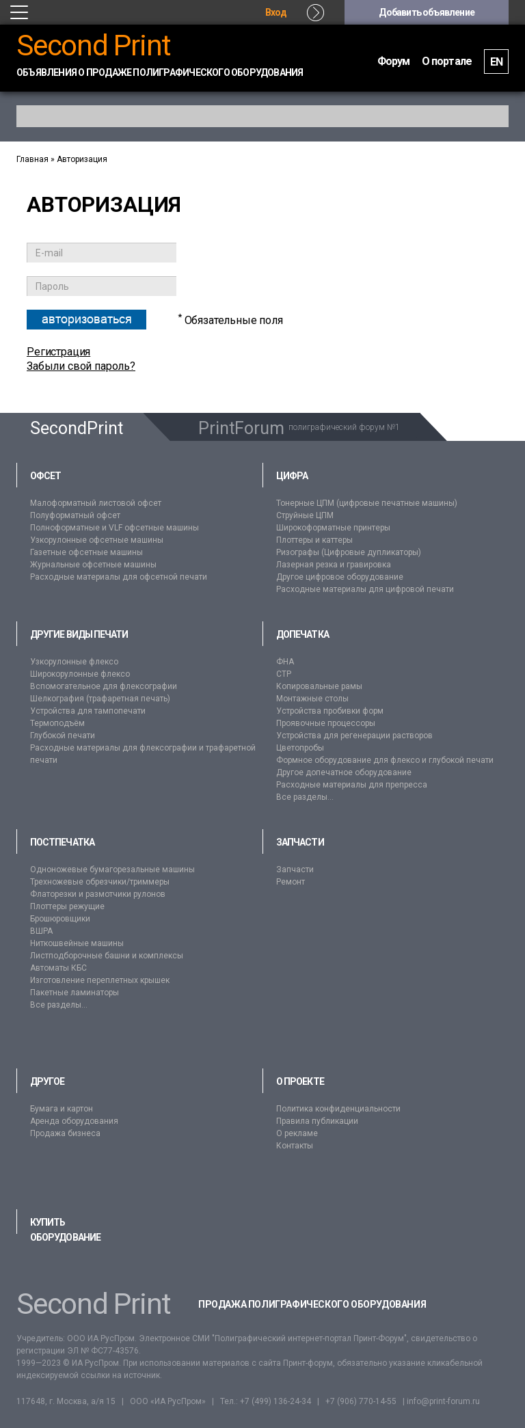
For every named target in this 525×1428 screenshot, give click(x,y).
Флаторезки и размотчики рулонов (97, 894)
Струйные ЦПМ (305, 515)
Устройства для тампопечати (88, 711)
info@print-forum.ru (443, 1401)
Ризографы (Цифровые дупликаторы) (348, 552)
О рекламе (297, 1133)
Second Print (93, 45)
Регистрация (58, 351)
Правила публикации (317, 1121)
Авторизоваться (87, 319)
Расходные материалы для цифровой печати (365, 589)
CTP (283, 674)
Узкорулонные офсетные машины (96, 540)
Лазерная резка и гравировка (333, 564)
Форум (393, 61)
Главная (32, 159)
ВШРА (41, 931)
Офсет (45, 475)
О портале (447, 61)
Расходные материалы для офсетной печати (118, 577)
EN (496, 61)
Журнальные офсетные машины (93, 564)
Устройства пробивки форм (329, 711)
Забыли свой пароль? (81, 366)
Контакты (294, 1145)
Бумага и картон (61, 1109)
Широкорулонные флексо (80, 674)
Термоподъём (57, 723)
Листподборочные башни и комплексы (106, 955)
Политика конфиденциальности (338, 1109)
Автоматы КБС (58, 968)
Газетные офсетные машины (86, 552)
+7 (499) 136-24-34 (275, 1401)
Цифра (292, 475)
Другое (47, 1081)
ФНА (285, 661)
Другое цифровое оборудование (339, 577)
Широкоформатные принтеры (333, 528)
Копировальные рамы (319, 686)
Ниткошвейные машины (77, 943)
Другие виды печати (79, 634)
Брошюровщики (60, 919)
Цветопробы (300, 748)
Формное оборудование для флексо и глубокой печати (385, 760)
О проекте (300, 1081)
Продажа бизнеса (65, 1133)
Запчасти (300, 842)
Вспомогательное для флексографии (103, 686)
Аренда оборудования (74, 1121)
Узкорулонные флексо (74, 661)
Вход (276, 12)
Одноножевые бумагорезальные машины (112, 869)
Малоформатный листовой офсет (95, 503)
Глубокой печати (62, 735)
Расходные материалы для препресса (351, 785)
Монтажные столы (312, 698)
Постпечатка (62, 842)
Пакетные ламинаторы (74, 992)
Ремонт (290, 882)
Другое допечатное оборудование (344, 772)
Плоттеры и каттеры (314, 540)
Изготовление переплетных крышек (100, 980)
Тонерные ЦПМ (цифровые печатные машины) (366, 503)
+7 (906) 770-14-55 (360, 1401)
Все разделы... (305, 797)
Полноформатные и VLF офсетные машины (114, 528)
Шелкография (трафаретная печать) (100, 698)
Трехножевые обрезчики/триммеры (100, 882)
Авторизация (82, 159)
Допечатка (302, 634)
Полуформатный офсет (75, 515)
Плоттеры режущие (67, 906)
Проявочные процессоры (325, 723)
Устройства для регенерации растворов (354, 735)
